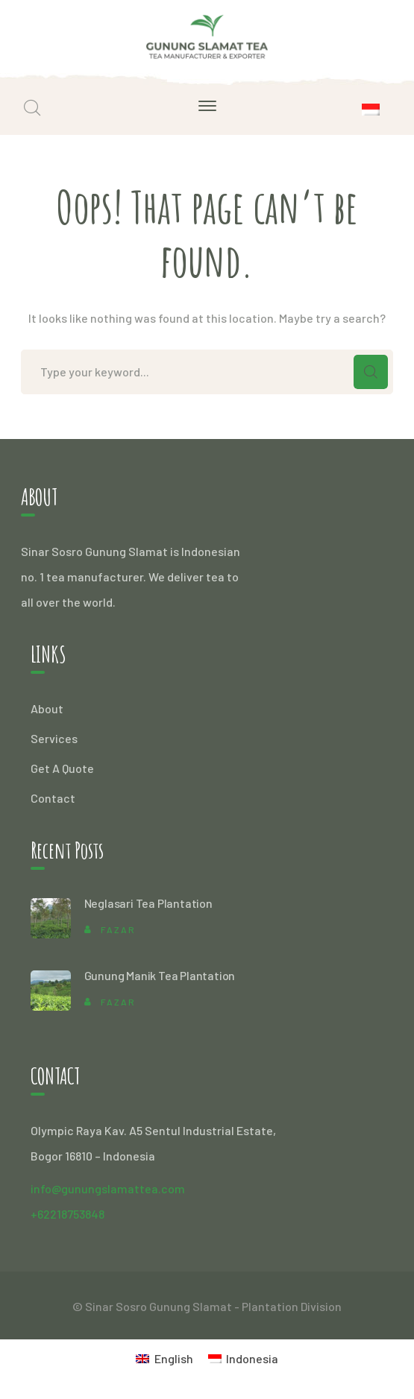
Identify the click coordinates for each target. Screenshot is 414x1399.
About (47, 708)
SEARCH (371, 372)
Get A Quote (62, 768)
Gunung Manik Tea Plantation (160, 975)
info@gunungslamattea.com (108, 1188)
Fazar (118, 929)
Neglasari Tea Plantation (148, 903)
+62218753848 (67, 1214)
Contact (53, 798)
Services (54, 738)
